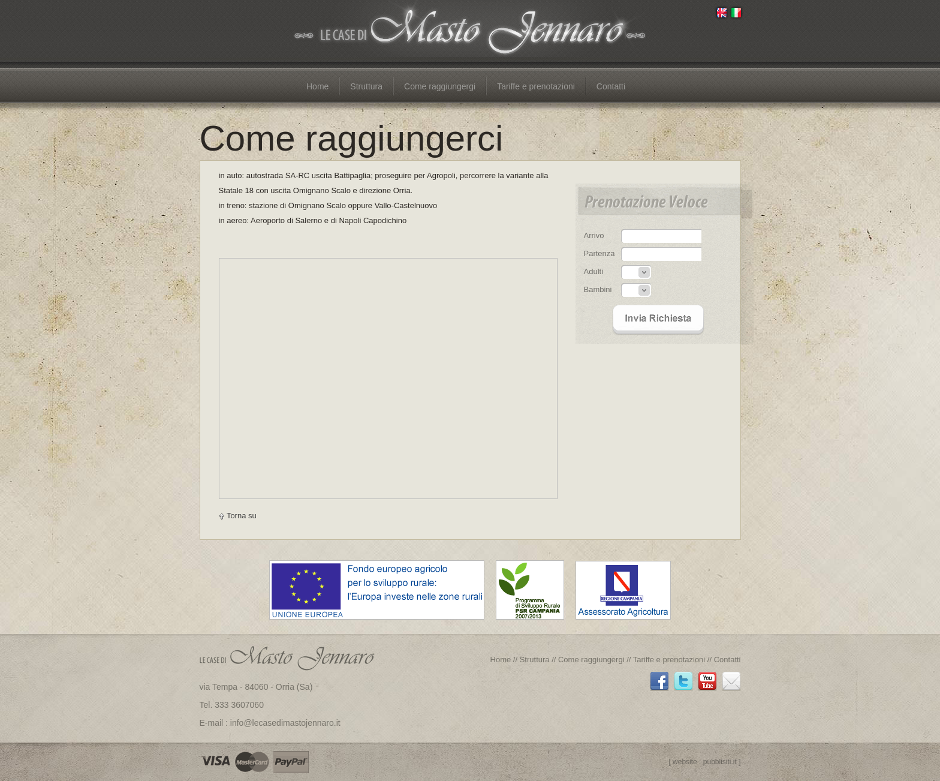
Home (317, 86)
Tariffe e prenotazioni (536, 86)
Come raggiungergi (439, 86)
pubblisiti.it (720, 762)
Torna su (238, 515)
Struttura (366, 86)
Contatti (610, 86)
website (685, 762)
